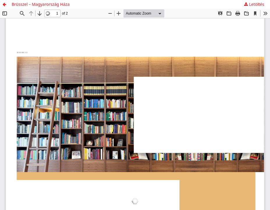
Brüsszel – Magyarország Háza (41, 4)
